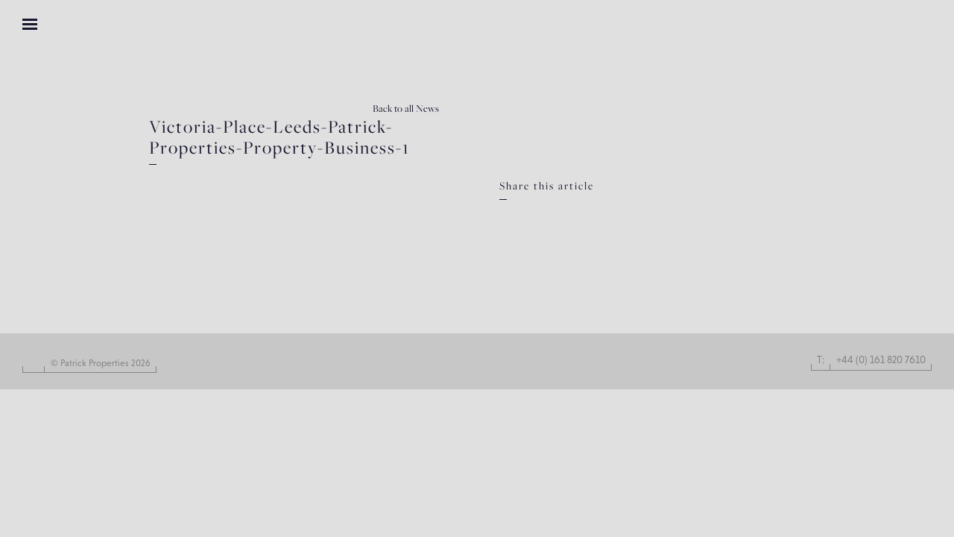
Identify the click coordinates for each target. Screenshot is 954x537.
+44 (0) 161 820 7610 (881, 359)
